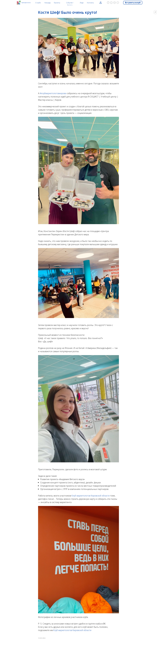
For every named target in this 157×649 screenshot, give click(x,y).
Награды (47, 3)
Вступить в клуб (133, 2)
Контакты (90, 3)
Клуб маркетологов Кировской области (91, 495)
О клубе (38, 3)
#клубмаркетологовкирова (53, 93)
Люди (81, 3)
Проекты (57, 3)
